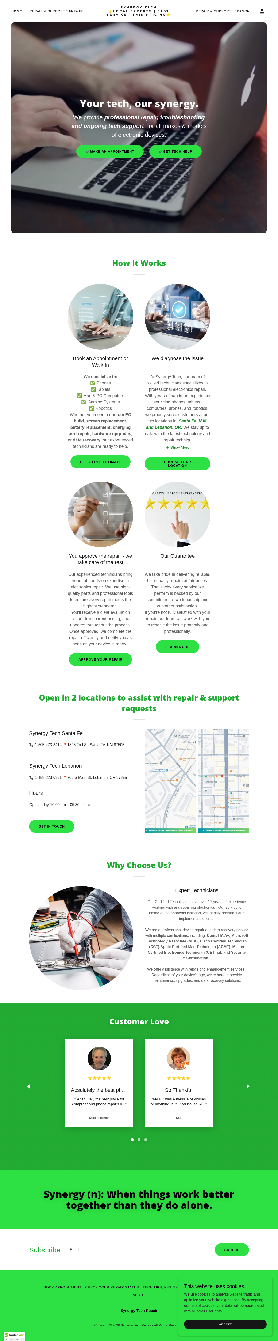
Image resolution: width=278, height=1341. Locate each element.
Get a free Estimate (100, 462)
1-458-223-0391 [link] (48, 778)
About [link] (139, 1295)
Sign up (231, 1250)
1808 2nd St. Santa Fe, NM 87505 (95, 745)
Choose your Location (177, 463)
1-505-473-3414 (48, 745)
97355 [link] (121, 778)
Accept (225, 1324)
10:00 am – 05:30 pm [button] (68, 805)
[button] (262, 11)
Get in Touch (52, 826)
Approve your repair (100, 659)
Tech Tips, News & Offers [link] (168, 1287)
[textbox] (137, 1249)
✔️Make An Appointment (110, 151)
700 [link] (70, 778)
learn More (177, 647)
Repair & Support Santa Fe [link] (57, 11)
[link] (139, 14)
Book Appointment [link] (62, 1287)
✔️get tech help (175, 151)
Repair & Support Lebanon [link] (223, 11)
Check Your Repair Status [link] (112, 1287)
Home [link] (16, 11)
